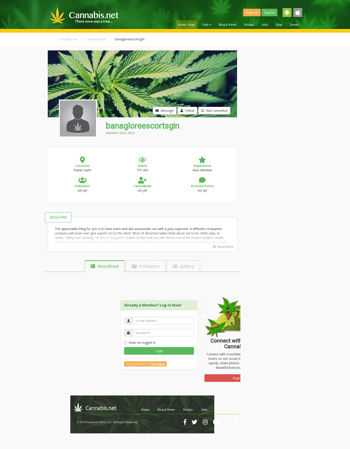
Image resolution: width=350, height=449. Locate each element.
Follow (187, 110)
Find (206, 24)
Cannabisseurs (96, 39)
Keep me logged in (140, 342)
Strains (249, 24)
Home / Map (186, 24)
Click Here (157, 364)
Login (159, 351)
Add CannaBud (214, 110)
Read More (223, 246)
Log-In (269, 12)
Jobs (264, 24)
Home (145, 409)
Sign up (252, 12)
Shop (278, 24)
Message (165, 110)
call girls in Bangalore (109, 238)
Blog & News (227, 24)
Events (294, 24)
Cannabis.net (68, 39)
